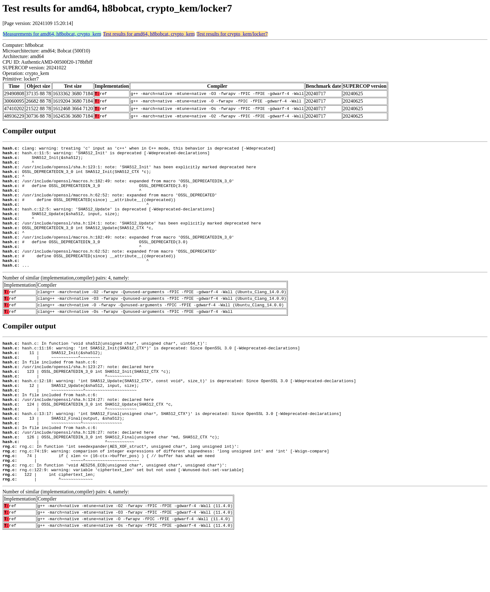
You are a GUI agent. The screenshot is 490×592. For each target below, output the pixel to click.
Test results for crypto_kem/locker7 (232, 34)
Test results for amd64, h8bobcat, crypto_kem (149, 34)
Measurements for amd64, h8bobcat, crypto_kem (52, 34)
